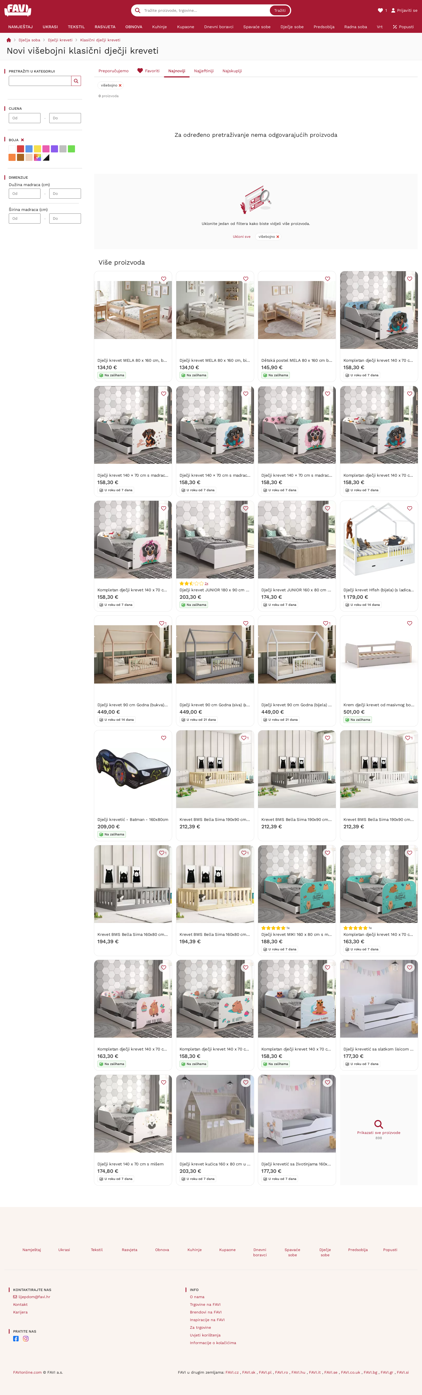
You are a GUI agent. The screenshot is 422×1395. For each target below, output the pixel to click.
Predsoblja (358, 1250)
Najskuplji (232, 70)
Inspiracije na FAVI (207, 1320)
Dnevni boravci (260, 1252)
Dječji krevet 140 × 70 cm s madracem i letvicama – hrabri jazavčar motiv (168, 475)
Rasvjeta (129, 1250)
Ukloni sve (242, 237)
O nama (197, 1297)
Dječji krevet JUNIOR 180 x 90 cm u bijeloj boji (224, 589)
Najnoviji (176, 70)
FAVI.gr (388, 1372)
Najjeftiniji (204, 70)
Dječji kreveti (60, 40)
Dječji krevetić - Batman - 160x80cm (132, 819)
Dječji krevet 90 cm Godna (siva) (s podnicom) (224, 704)
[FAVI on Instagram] (25, 1338)
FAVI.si (403, 1372)
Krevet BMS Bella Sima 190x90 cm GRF (299, 819)
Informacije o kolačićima (213, 1343)
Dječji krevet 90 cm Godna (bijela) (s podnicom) (306, 704)
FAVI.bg (371, 1372)
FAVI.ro (282, 1372)
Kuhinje (194, 1250)
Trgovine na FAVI (205, 1304)
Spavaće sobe (292, 1252)
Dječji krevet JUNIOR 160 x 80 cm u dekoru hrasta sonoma (318, 589)
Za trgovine (200, 1327)
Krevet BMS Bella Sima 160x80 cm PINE (218, 934)
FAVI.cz (233, 1372)
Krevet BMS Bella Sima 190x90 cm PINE (218, 819)
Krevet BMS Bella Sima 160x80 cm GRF (135, 934)
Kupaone (227, 1250)
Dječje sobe (325, 1252)
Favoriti (152, 70)
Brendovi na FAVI (206, 1312)
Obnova (162, 1250)
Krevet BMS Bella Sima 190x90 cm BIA (380, 819)
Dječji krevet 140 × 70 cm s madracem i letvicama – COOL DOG (241, 475)
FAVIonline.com (27, 1372)
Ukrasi (64, 1250)
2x (206, 583)
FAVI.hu (299, 1372)
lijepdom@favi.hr (34, 1297)
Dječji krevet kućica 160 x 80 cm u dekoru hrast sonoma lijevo (240, 1163)
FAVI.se (331, 1372)
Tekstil (97, 1250)
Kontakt (20, 1304)
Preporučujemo (114, 70)
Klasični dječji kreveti (100, 40)
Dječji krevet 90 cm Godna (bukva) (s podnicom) (143, 704)
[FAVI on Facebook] (16, 1338)
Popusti (390, 1250)
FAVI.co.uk (351, 1372)
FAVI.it (315, 1372)
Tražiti (280, 10)
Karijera (20, 1312)
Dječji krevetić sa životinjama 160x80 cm (300, 1163)
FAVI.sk (249, 1372)
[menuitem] (20, 27)
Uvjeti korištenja (205, 1335)
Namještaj (31, 1250)
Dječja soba (29, 40)
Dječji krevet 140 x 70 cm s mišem (130, 1163)
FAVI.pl (266, 1372)
